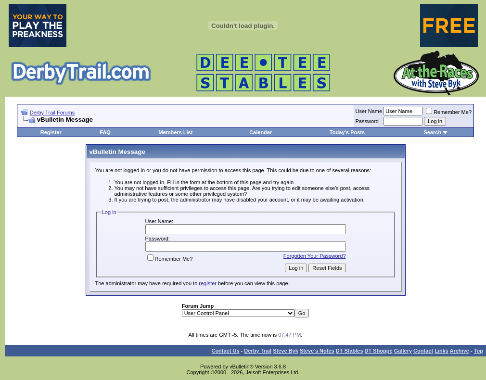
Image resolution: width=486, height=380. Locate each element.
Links (441, 351)
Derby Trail (257, 351)
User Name (369, 111)
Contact (423, 351)
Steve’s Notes (317, 351)
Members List (175, 132)
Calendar (260, 132)
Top (478, 351)
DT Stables (349, 351)
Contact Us (225, 351)
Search (432, 132)
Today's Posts (347, 132)
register (208, 283)
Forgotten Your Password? (314, 256)
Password (367, 121)
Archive (459, 351)
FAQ (105, 132)
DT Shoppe (379, 351)
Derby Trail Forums (52, 112)
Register (51, 132)
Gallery (403, 351)
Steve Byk (285, 351)
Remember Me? (449, 112)
